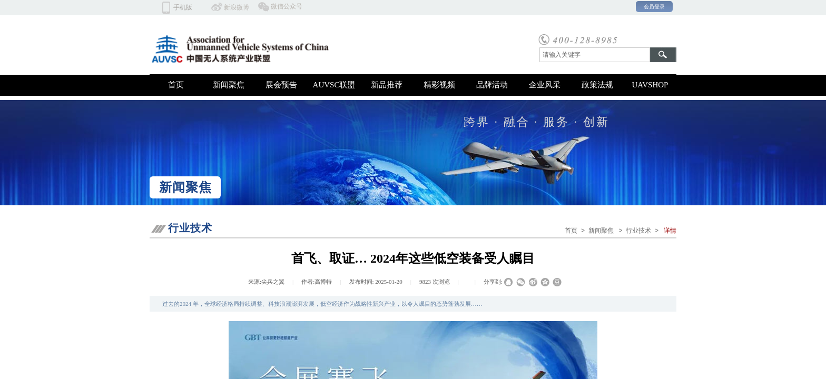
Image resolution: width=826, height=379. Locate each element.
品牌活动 (492, 85)
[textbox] (594, 54)
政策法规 (597, 85)
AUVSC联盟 (334, 85)
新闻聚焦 (228, 85)
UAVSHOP (650, 85)
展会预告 (281, 85)
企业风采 (544, 85)
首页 (176, 85)
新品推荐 (386, 85)
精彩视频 (439, 85)
